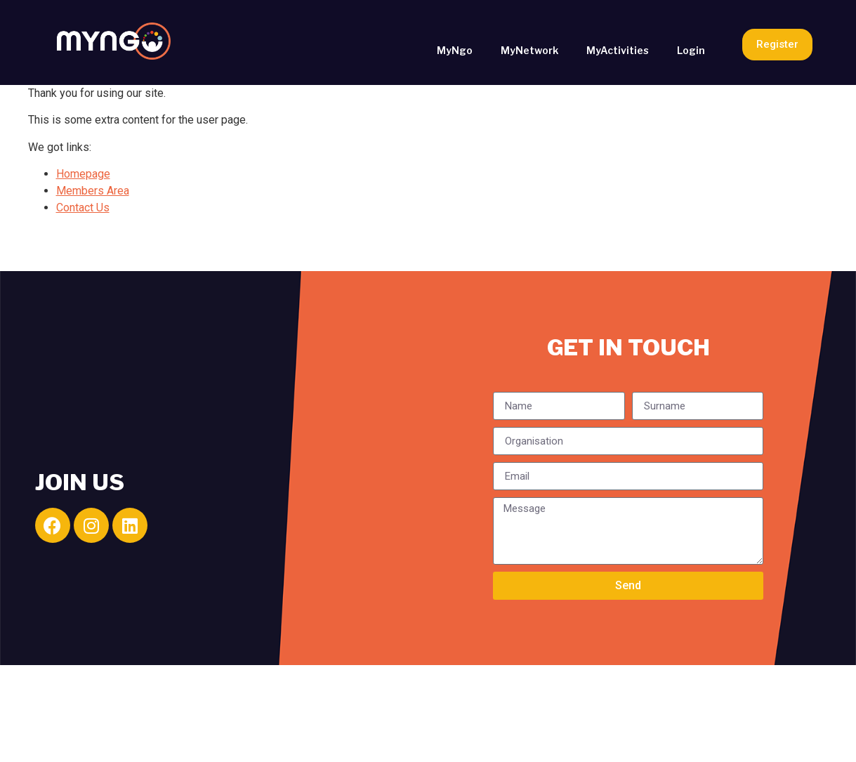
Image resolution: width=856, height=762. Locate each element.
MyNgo (455, 50)
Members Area (92, 190)
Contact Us (83, 207)
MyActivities (617, 50)
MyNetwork (529, 50)
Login (691, 50)
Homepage (83, 173)
